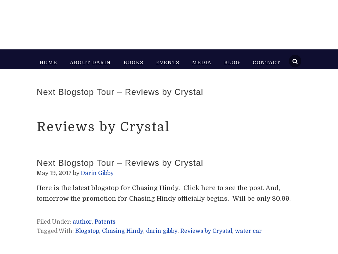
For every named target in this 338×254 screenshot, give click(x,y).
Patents (105, 222)
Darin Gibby (101, 21)
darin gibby (161, 231)
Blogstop (87, 231)
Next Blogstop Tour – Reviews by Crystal (120, 92)
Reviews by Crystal (206, 231)
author (82, 222)
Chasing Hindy (122, 231)
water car (248, 231)
